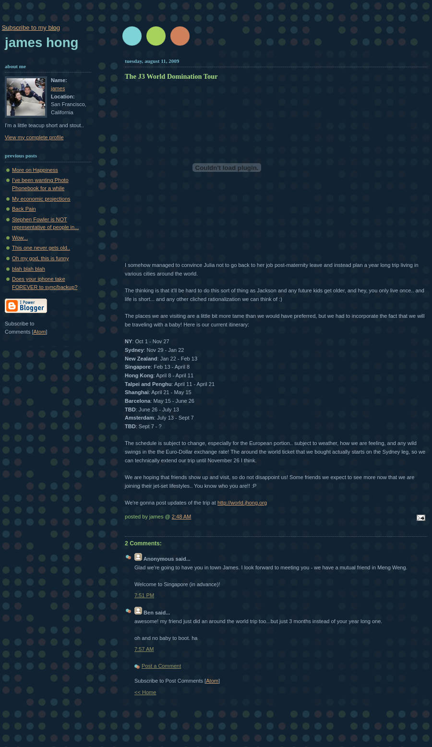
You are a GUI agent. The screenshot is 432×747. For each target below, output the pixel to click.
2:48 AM (182, 516)
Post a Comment (161, 666)
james (58, 88)
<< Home (145, 692)
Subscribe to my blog (31, 27)
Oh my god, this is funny (40, 258)
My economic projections (41, 199)
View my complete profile (34, 137)
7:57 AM (144, 649)
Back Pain (24, 209)
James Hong (41, 42)
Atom (212, 681)
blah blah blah (28, 269)
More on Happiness (35, 170)
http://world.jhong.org (242, 503)
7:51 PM (144, 595)
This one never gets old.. (41, 248)
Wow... (20, 238)
